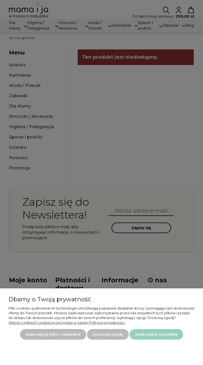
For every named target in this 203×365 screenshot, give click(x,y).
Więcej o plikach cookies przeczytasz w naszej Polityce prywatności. (66, 322)
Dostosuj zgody (108, 334)
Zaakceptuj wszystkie (156, 334)
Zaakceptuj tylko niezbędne (53, 334)
